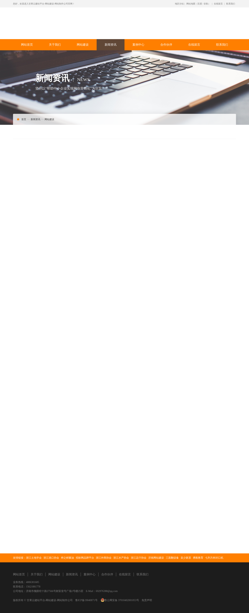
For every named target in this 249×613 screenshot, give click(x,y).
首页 (23, 119)
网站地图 (190, 3)
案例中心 (138, 44)
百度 (200, 3)
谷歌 (206, 3)
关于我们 (55, 44)
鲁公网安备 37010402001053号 (121, 600)
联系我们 (230, 3)
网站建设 (83, 44)
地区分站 (179, 3)
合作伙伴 (166, 44)
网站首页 (27, 44)
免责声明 (147, 600)
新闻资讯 (111, 44)
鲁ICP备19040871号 (86, 600)
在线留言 (218, 3)
